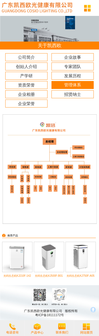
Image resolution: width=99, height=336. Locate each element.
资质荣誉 (26, 85)
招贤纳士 (72, 94)
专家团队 (72, 66)
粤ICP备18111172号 (49, 315)
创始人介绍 (26, 66)
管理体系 (72, 85)
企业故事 (72, 57)
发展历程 (72, 76)
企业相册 (26, 94)
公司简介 (26, 57)
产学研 (26, 76)
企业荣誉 (26, 103)
